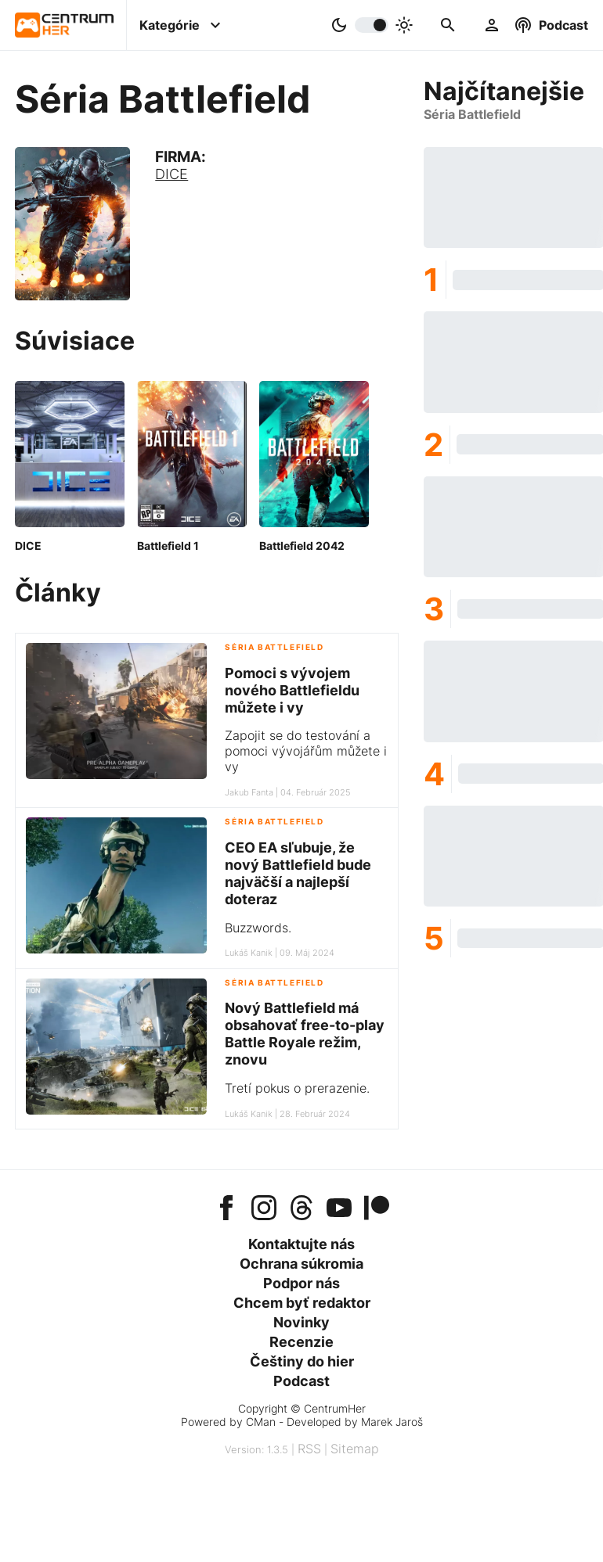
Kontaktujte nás (301, 1244)
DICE (171, 174)
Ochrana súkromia (301, 1263)
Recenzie (301, 1342)
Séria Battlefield (274, 647)
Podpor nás (301, 1283)
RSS (309, 1448)
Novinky (301, 1322)
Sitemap (354, 1448)
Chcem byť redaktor (301, 1302)
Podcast (301, 1381)
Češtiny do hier (302, 1361)
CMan (261, 1421)
